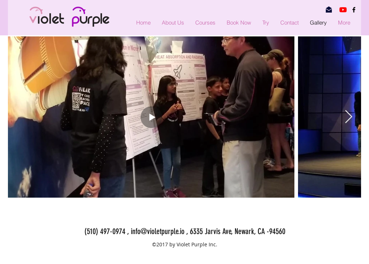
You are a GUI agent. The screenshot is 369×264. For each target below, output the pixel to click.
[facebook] (353, 9)
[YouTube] (343, 9)
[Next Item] (348, 117)
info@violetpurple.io (157, 231)
